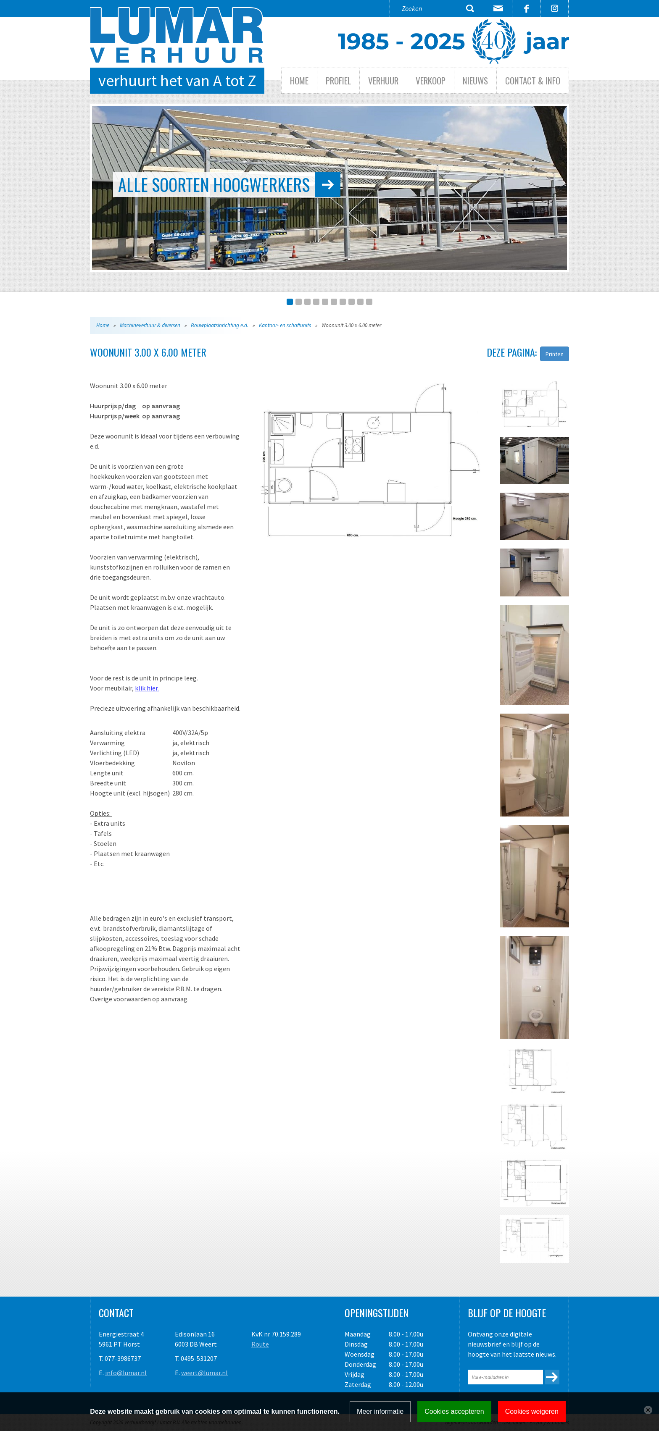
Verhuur (383, 80)
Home (299, 80)
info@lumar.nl (126, 1372)
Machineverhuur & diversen (150, 325)
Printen (555, 354)
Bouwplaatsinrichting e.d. (219, 325)
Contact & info (532, 80)
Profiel (338, 80)
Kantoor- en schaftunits (285, 325)
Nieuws (475, 80)
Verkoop (430, 80)
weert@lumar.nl (204, 1372)
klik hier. (147, 688)
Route (260, 1344)
